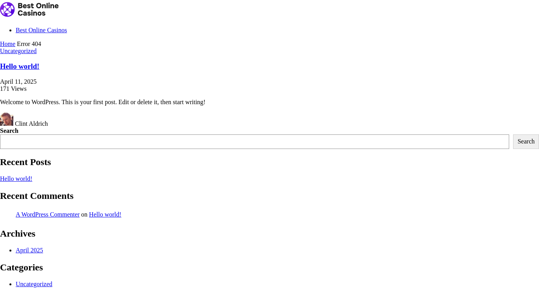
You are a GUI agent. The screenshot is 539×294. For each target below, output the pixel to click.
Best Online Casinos (41, 30)
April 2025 (29, 250)
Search (9, 130)
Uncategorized (18, 51)
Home (7, 43)
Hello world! (19, 66)
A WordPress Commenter (48, 214)
